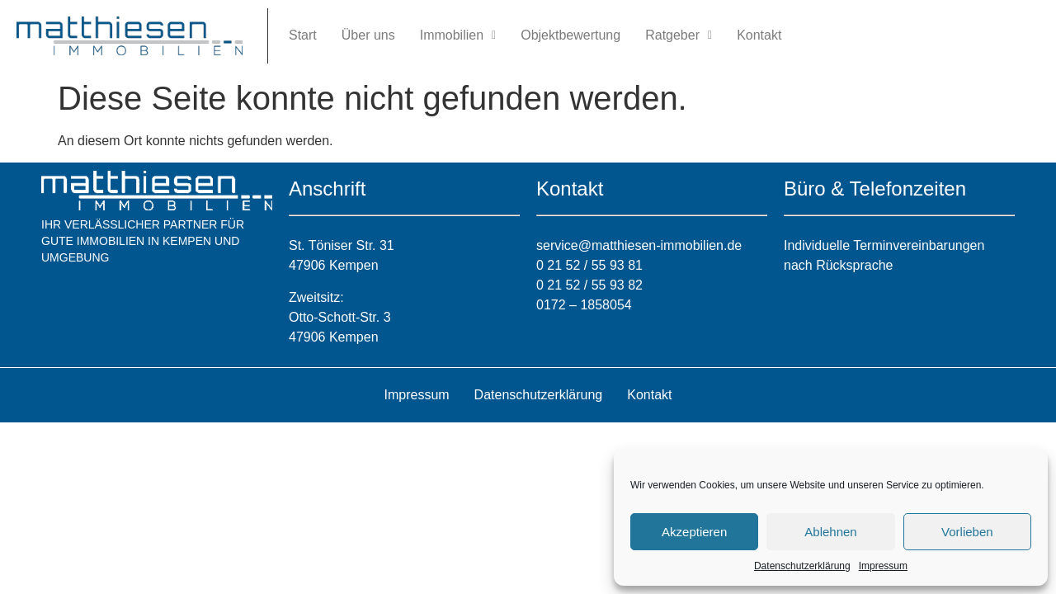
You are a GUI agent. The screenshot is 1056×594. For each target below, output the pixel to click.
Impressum (883, 566)
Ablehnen (830, 532)
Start (303, 35)
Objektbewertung (570, 35)
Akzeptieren (694, 532)
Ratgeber (678, 35)
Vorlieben (967, 532)
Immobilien (458, 35)
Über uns (368, 35)
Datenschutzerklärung (802, 566)
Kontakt (759, 35)
